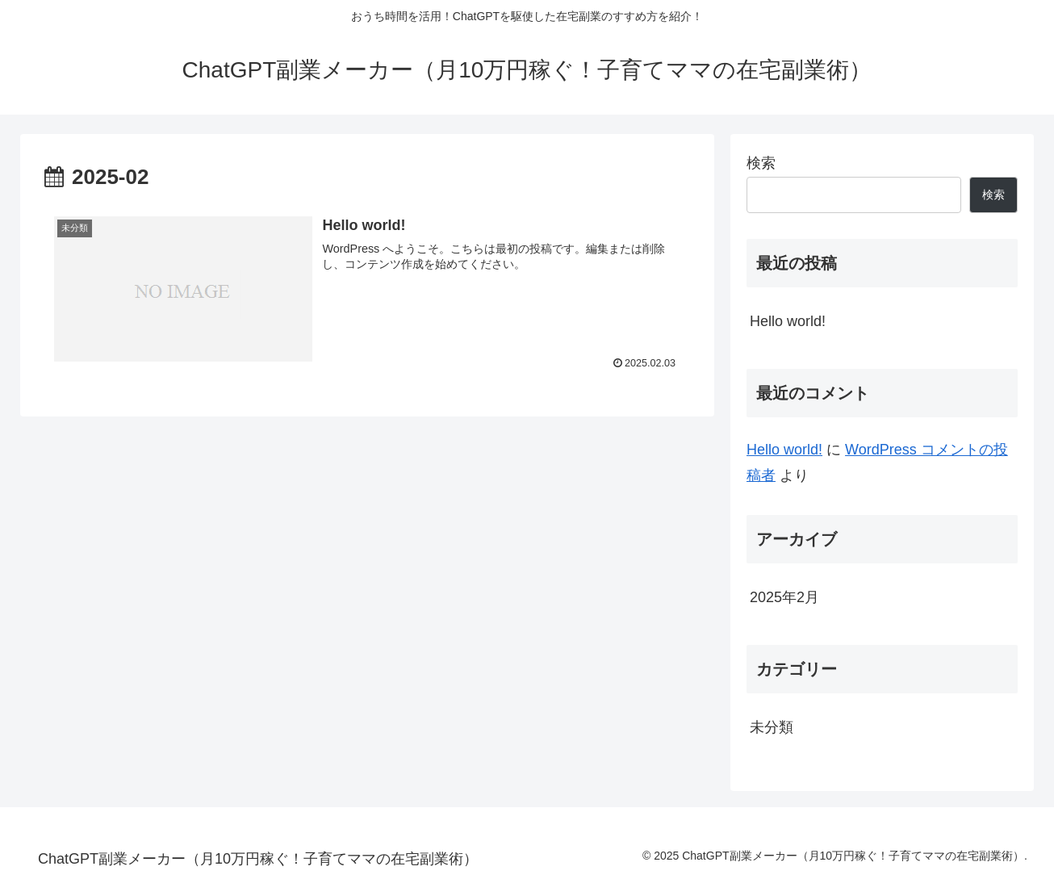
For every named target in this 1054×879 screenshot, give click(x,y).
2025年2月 (784, 597)
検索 (761, 163)
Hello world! (788, 321)
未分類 (771, 727)
